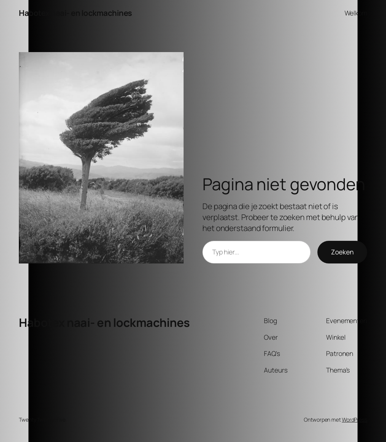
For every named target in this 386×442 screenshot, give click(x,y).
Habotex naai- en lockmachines (75, 13)
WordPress (354, 419)
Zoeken (342, 251)
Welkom (356, 12)
